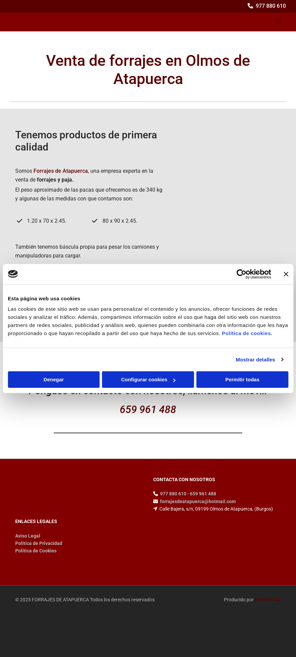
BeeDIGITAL (268, 599)
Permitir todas (242, 379)
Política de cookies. (247, 333)
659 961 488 (148, 409)
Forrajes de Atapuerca (60, 171)
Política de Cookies (35, 550)
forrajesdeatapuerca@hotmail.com (198, 501)
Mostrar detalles (255, 359)
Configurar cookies (148, 379)
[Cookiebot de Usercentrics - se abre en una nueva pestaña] (241, 274)
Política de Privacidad (38, 543)
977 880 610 (271, 6)
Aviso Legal (27, 536)
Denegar (54, 379)
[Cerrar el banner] (285, 274)
